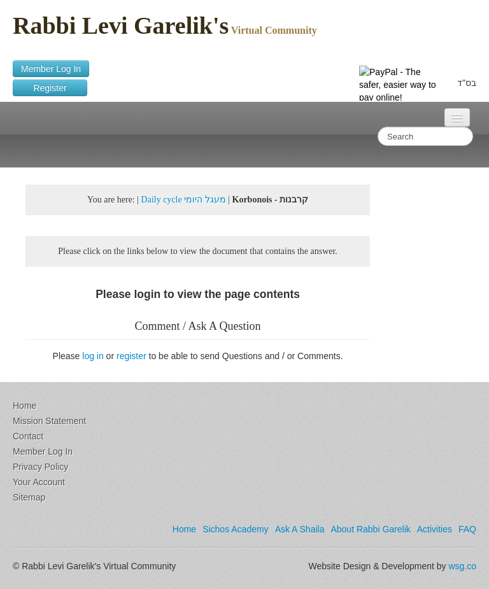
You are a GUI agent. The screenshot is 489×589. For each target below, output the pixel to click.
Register (50, 88)
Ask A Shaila (300, 529)
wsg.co (462, 566)
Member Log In (51, 69)
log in (92, 356)
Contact (28, 436)
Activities (434, 529)
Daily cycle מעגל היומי (183, 199)
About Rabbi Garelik (370, 529)
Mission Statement (49, 421)
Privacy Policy (40, 467)
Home (24, 406)
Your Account (39, 482)
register (131, 356)
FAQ (467, 529)
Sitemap (29, 497)
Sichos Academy (235, 529)
